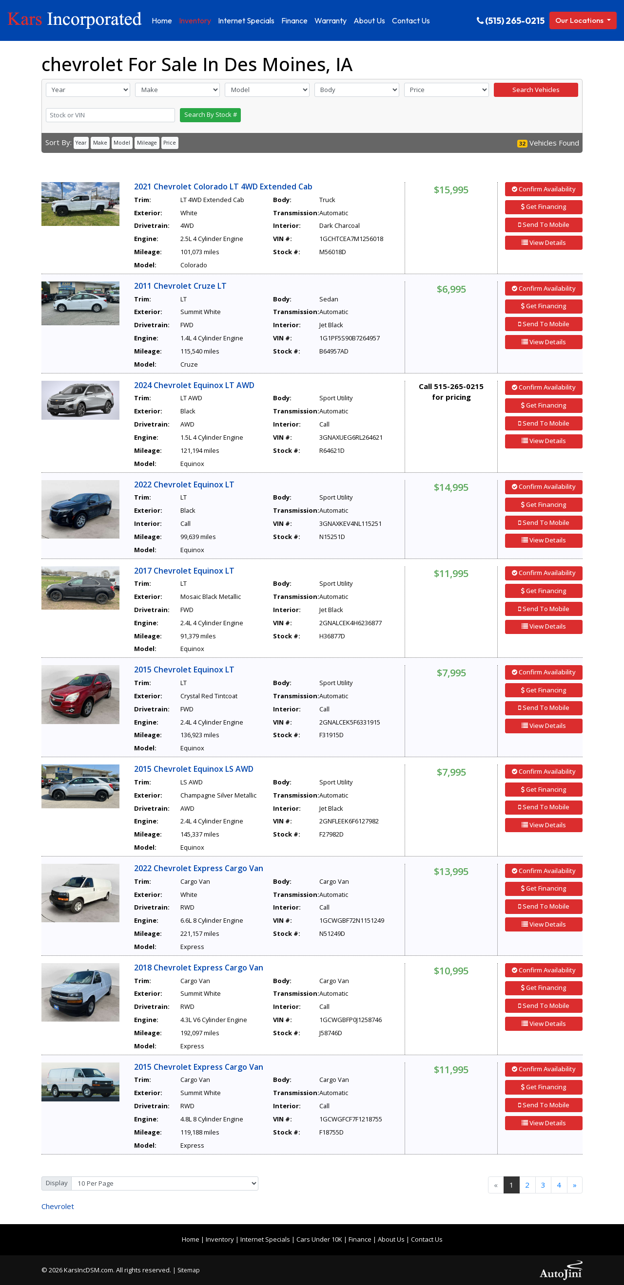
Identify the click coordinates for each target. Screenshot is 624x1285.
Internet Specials (265, 1239)
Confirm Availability (544, 189)
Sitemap (188, 1270)
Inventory (220, 1239)
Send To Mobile (543, 224)
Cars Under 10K (319, 1239)
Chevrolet (57, 1206)
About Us (391, 1239)
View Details (544, 242)
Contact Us (427, 1239)
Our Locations (580, 20)
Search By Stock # (210, 114)
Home (190, 1239)
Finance (360, 1239)
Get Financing (543, 206)
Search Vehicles (536, 89)
